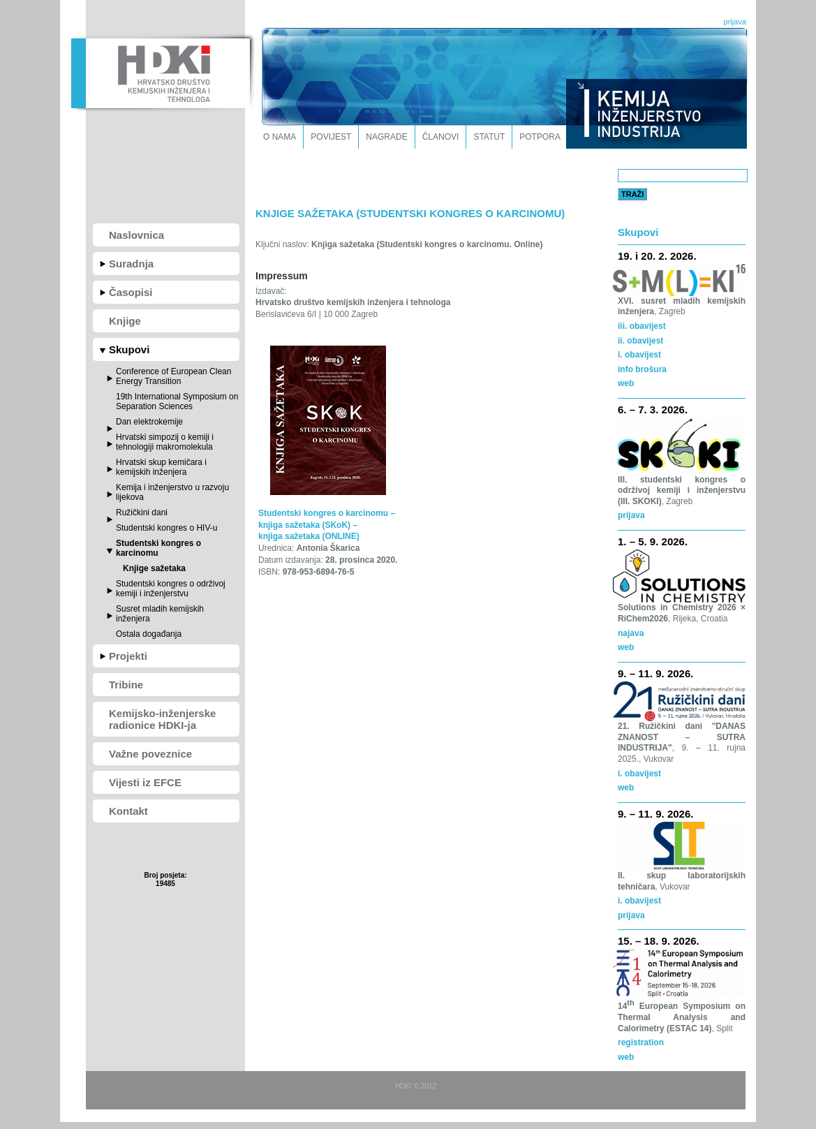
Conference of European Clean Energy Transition (173, 376)
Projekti (128, 656)
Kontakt (128, 811)
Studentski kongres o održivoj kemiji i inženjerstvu (170, 588)
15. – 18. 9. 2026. (658, 941)
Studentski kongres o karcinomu (158, 548)
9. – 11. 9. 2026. (655, 673)
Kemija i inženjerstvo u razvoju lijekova (172, 492)
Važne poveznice (150, 754)
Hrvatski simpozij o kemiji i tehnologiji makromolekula (165, 442)
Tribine (126, 685)
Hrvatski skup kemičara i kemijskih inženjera (161, 467)
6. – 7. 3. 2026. (653, 409)
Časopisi (131, 292)
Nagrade (386, 137)
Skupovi (129, 349)
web (626, 647)
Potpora (540, 137)
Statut (489, 137)
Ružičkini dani (142, 512)
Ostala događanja (148, 634)
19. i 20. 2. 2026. (657, 256)
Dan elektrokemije (149, 422)
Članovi (440, 137)
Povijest (331, 137)
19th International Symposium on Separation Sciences (177, 401)
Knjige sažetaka (154, 568)
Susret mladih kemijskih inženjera (160, 613)
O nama (279, 137)
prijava (735, 21)
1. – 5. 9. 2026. (653, 541)
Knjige (125, 321)
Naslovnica (136, 235)
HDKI (160, 72)
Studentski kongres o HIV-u (166, 528)
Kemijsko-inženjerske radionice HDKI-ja (162, 719)
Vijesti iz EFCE (145, 782)
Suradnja (131, 264)
